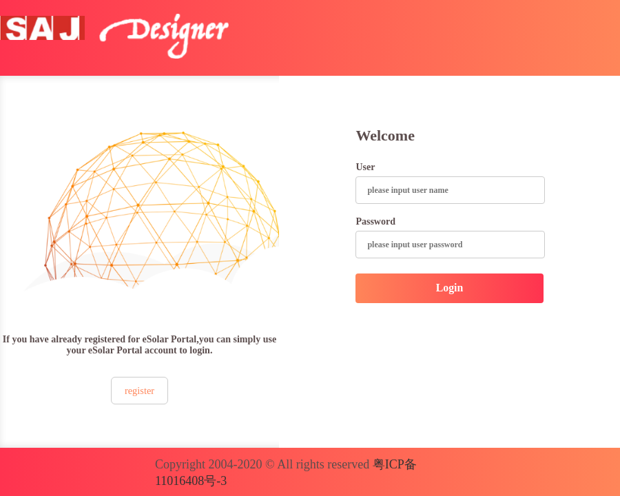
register (139, 390)
